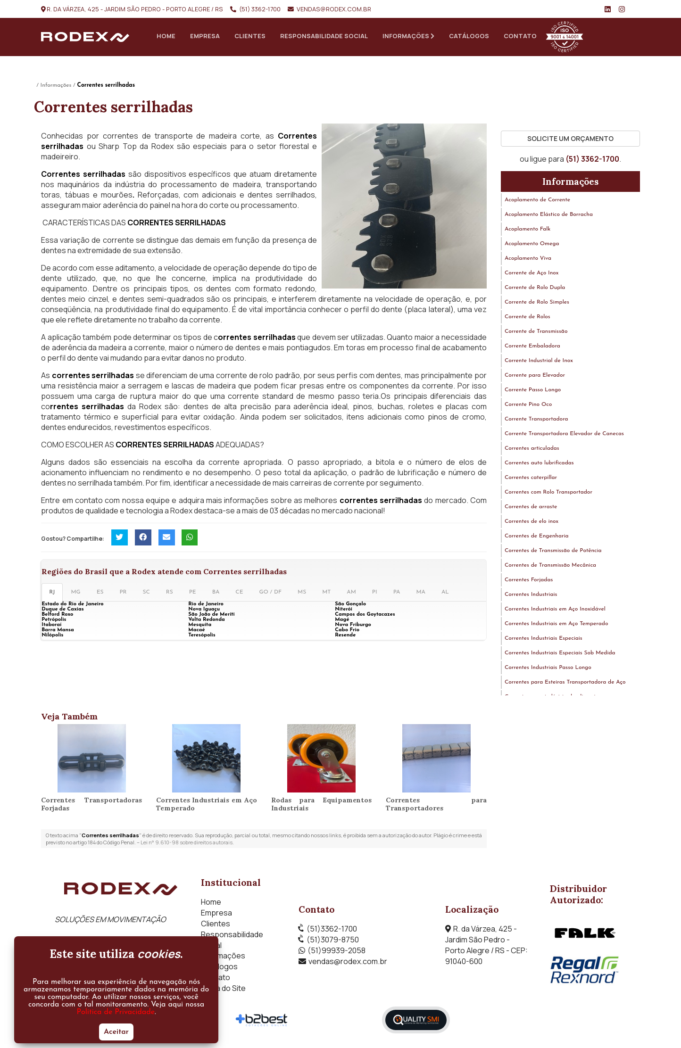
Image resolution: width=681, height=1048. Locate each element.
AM (351, 593)
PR (122, 593)
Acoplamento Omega (532, 245)
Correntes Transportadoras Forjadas (91, 805)
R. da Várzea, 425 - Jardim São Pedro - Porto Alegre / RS (135, 9)
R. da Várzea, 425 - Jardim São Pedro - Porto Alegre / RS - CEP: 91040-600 (486, 946)
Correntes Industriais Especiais (543, 640)
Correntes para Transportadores (436, 805)
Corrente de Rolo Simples (537, 303)
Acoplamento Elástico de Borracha (549, 216)
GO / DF (270, 593)
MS (302, 593)
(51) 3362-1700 (260, 9)
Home (166, 36)
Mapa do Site (223, 989)
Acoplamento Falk (527, 230)
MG (76, 593)
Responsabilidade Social (324, 36)
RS (169, 593)
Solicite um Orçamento (570, 139)
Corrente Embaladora (532, 347)
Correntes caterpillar (531, 479)
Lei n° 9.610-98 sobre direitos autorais (187, 843)
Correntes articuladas (532, 450)
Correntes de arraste (531, 508)
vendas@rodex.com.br (334, 9)
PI (374, 593)
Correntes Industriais (531, 596)
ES (100, 593)
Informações (408, 36)
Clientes (250, 36)
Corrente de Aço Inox (531, 274)
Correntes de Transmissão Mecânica (550, 566)
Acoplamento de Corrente (537, 201)
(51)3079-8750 (333, 941)
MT (326, 593)
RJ (52, 593)
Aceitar (116, 1032)
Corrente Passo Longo (533, 391)
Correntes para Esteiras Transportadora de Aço (565, 683)
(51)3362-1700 (332, 930)
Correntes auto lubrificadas (539, 464)
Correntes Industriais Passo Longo (548, 669)
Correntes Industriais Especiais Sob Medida (560, 654)
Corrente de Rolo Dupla (535, 289)
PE (192, 593)
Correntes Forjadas (529, 581)
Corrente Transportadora (536, 420)
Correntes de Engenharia (537, 537)
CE (239, 593)
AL (445, 593)
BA (216, 593)
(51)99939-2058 (336, 952)
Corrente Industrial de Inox (539, 362)
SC (146, 593)
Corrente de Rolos (527, 318)
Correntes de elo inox (531, 523)
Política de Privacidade (116, 1012)
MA (420, 593)
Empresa (205, 36)
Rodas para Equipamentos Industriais (321, 805)
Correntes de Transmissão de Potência (553, 552)
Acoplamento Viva (528, 260)
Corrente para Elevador (535, 377)
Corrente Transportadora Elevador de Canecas (564, 435)
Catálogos (469, 36)
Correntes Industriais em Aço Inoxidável (555, 610)
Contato (520, 36)
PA (396, 593)
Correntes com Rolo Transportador (548, 493)
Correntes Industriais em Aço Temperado (206, 805)
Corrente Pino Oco (528, 406)
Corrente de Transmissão (536, 333)
